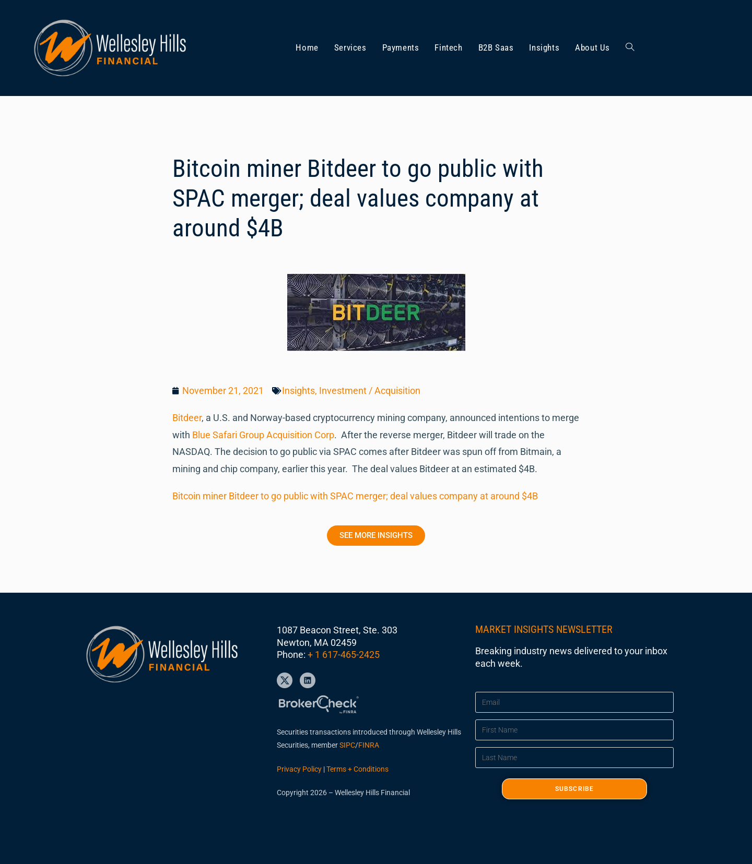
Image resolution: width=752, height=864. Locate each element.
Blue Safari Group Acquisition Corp (263, 434)
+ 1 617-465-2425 (344, 654)
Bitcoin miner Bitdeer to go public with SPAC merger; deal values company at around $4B (355, 495)
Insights (298, 390)
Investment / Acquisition (369, 390)
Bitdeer (187, 417)
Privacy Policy (299, 769)
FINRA (368, 745)
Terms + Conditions (357, 769)
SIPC (347, 745)
